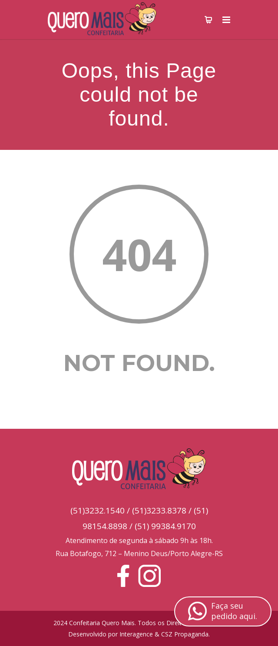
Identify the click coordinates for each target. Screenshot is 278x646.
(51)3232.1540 (97, 510)
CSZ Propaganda (184, 634)
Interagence (136, 634)
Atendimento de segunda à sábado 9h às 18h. (139, 540)
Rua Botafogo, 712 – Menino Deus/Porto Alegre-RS (139, 553)
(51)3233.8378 (159, 510)
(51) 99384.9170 (165, 526)
